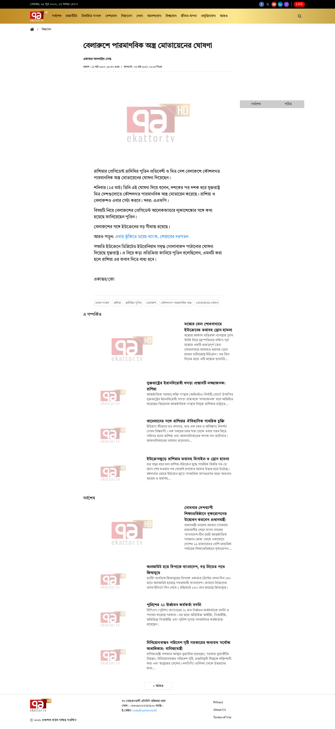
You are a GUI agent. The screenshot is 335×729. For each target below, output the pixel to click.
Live (299, 4)
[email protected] (145, 710)
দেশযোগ (111, 16)
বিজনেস (126, 16)
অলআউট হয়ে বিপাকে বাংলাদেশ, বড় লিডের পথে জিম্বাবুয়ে (186, 570)
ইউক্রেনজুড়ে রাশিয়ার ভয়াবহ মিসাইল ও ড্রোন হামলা (188, 459)
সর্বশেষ (56, 16)
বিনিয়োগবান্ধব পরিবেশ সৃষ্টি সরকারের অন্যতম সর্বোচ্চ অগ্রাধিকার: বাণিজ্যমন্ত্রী (188, 646)
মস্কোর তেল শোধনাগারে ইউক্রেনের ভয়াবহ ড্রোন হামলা (208, 327)
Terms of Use (222, 717)
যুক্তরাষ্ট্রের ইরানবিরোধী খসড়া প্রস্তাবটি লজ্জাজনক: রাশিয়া (186, 386)
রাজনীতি (71, 16)
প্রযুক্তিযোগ (208, 16)
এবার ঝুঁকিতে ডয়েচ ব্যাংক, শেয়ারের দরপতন (151, 237)
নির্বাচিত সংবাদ (91, 16)
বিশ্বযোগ (171, 16)
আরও (224, 16)
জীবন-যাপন (189, 16)
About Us (219, 709)
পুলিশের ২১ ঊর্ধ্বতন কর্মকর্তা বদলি (174, 605)
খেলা (139, 16)
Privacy (218, 702)
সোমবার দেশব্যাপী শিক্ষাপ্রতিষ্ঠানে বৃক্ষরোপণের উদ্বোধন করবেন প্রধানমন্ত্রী (205, 514)
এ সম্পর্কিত (92, 315)
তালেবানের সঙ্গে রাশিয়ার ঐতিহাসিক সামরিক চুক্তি (186, 421)
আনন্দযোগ (154, 16)
